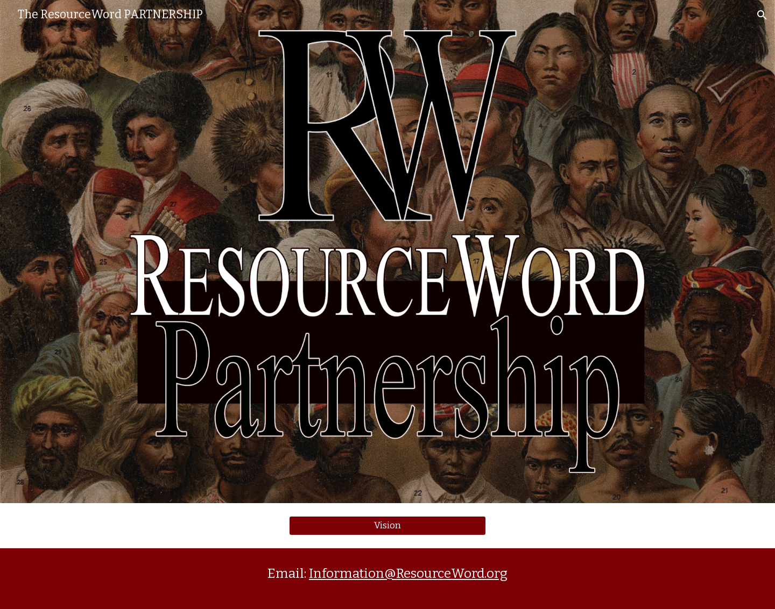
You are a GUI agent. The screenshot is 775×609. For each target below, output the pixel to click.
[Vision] (387, 526)
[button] (762, 15)
